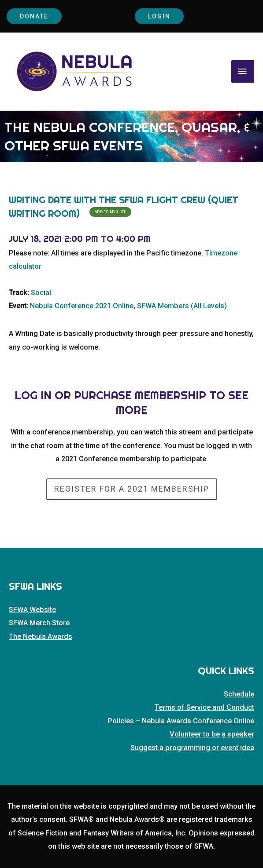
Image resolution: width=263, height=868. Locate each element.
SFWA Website (32, 609)
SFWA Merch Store (39, 623)
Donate (34, 16)
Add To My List (110, 212)
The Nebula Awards (40, 636)
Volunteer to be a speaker (212, 734)
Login (159, 16)
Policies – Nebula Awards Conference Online (180, 721)
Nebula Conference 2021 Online (81, 306)
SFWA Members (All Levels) (182, 306)
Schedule (239, 694)
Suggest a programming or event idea (192, 748)
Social (41, 292)
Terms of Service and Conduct (204, 707)
